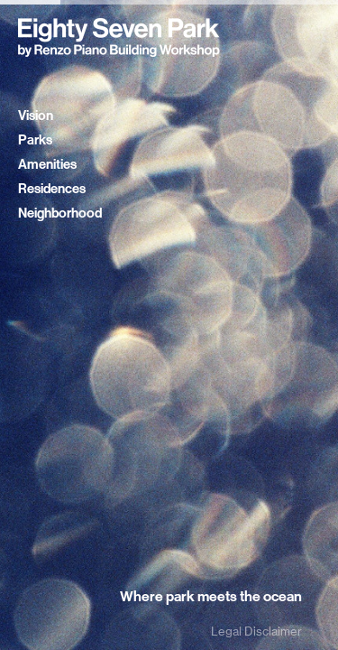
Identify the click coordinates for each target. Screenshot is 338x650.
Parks (35, 140)
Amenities (47, 164)
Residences (52, 189)
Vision (35, 115)
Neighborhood (60, 213)
